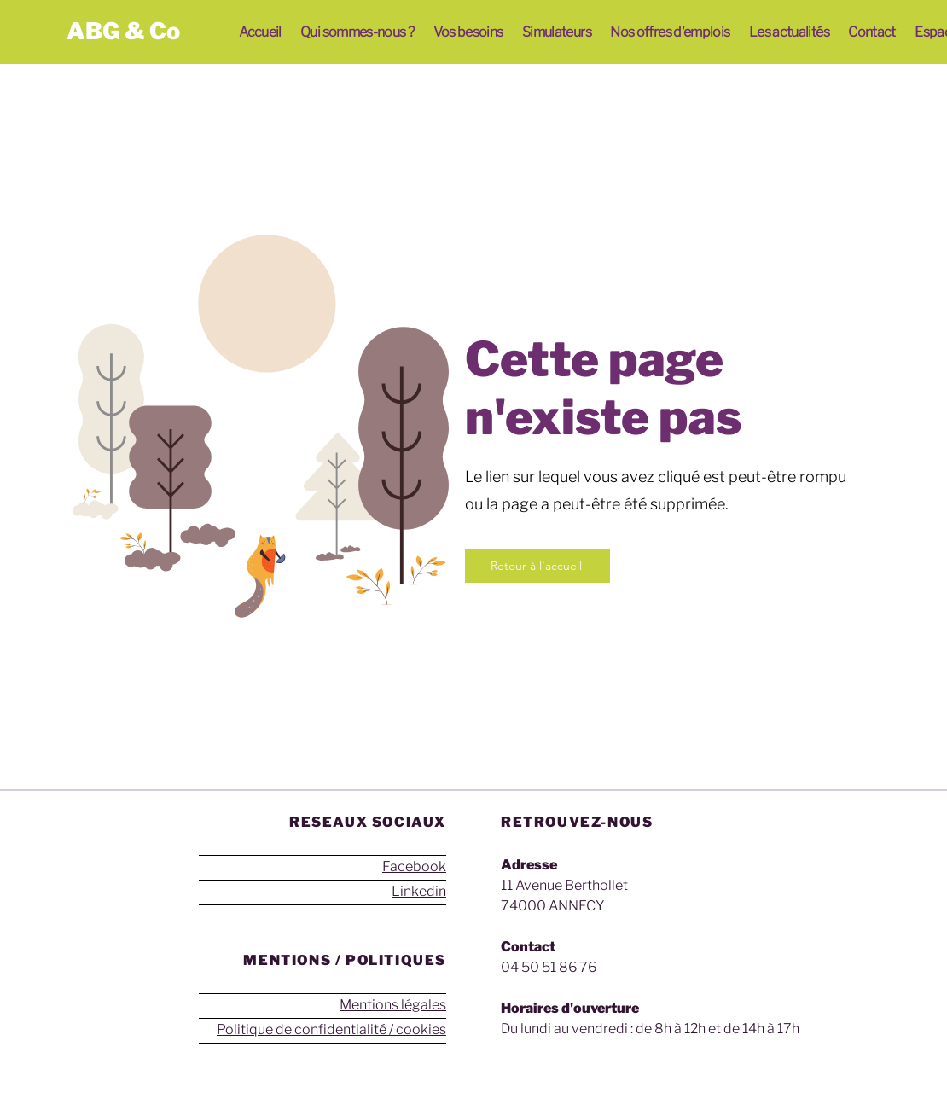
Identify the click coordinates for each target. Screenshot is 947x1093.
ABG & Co (123, 31)
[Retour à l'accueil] (537, 566)
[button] (357, 32)
